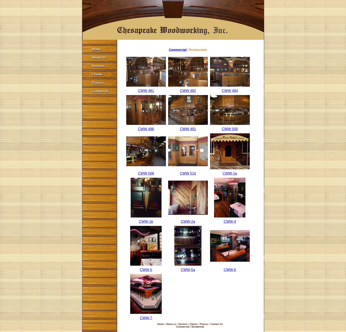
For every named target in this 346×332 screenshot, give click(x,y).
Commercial (177, 50)
